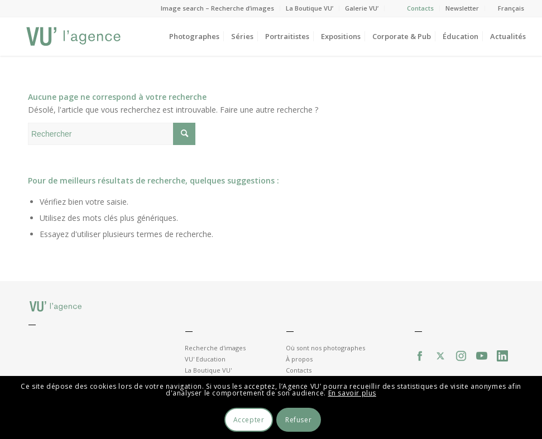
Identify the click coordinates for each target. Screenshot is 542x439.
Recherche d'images (215, 348)
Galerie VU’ (361, 8)
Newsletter (462, 8)
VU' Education (205, 359)
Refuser (298, 419)
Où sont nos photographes (325, 348)
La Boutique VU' (208, 370)
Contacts (420, 8)
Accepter (249, 419)
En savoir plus (352, 393)
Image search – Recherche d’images (217, 8)
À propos (299, 359)
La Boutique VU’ (309, 8)
